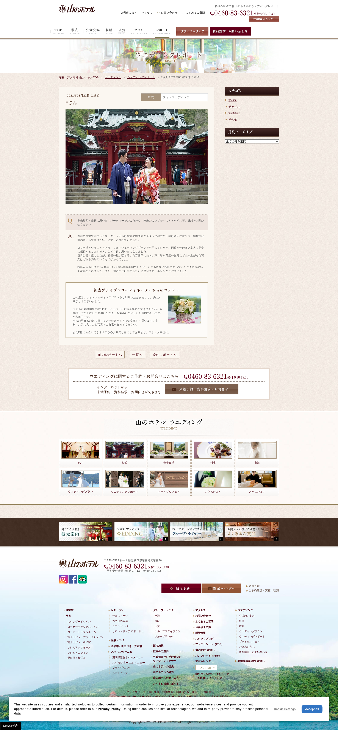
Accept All (312, 709)
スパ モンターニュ (121, 651)
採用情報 (168, 692)
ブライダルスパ (121, 667)
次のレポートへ (165, 354)
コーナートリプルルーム (81, 631)
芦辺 (157, 615)
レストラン (117, 610)
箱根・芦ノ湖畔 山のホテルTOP (79, 77)
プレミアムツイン (77, 652)
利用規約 (205, 692)
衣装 (241, 626)
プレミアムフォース (79, 647)
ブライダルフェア (249, 641)
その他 (232, 119)
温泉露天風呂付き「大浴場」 (127, 646)
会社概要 (154, 692)
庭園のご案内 (161, 651)
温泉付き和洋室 (76, 657)
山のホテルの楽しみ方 (166, 677)
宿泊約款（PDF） (205, 650)
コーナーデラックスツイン (83, 626)
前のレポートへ (110, 354)
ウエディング (113, 77)
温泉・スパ (117, 640)
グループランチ (164, 636)
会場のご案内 (247, 615)
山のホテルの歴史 (163, 666)
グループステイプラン (167, 631)
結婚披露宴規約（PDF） (252, 661)
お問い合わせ (203, 615)
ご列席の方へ (247, 646)
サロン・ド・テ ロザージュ (128, 631)
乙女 (157, 626)
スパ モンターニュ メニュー (128, 662)
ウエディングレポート (141, 77)
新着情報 (200, 632)
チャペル (234, 106)
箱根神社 (234, 113)
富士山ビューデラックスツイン (85, 637)
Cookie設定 (10, 725)
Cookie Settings (285, 709)
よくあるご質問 (204, 621)
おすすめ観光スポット (166, 683)
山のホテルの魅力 (163, 672)
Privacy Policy (109, 709)
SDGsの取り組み (187, 692)
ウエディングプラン (250, 631)
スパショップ (120, 672)
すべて (232, 100)
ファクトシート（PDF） (209, 644)
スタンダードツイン (79, 621)
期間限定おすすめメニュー (127, 657)
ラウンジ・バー (121, 626)
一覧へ (137, 354)
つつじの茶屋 (120, 621)
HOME (70, 610)
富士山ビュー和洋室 (79, 642)
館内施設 (158, 645)
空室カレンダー (204, 661)
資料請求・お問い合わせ (253, 652)
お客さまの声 (203, 627)
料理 (241, 621)
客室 (68, 615)
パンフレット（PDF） (208, 655)
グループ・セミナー (164, 610)
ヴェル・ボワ (120, 615)
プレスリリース (136, 692)
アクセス (200, 610)
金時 (157, 621)
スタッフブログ (204, 638)
